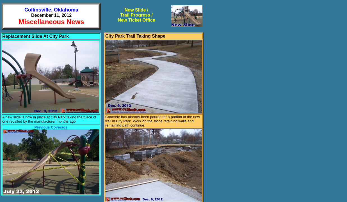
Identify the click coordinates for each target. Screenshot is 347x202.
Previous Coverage (51, 127)
